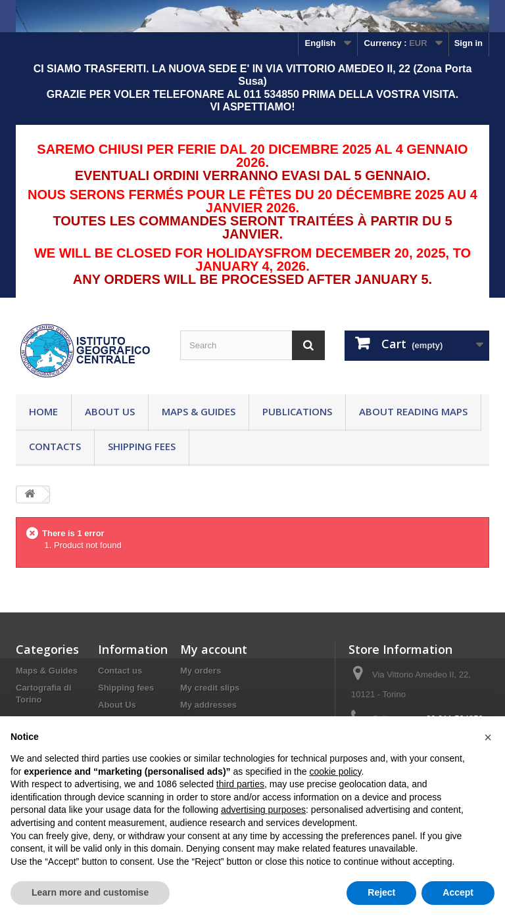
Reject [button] (381, 892)
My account (213, 649)
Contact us (120, 671)
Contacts (55, 446)
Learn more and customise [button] (90, 892)
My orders (200, 671)
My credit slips (209, 688)
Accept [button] (458, 892)
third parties (240, 784)
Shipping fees (142, 446)
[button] (487, 737)
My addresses (208, 705)
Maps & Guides (198, 411)
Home (43, 411)
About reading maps (413, 411)
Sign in (468, 43)
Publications (297, 411)
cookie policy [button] (335, 771)
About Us (110, 411)
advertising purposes (263, 809)
